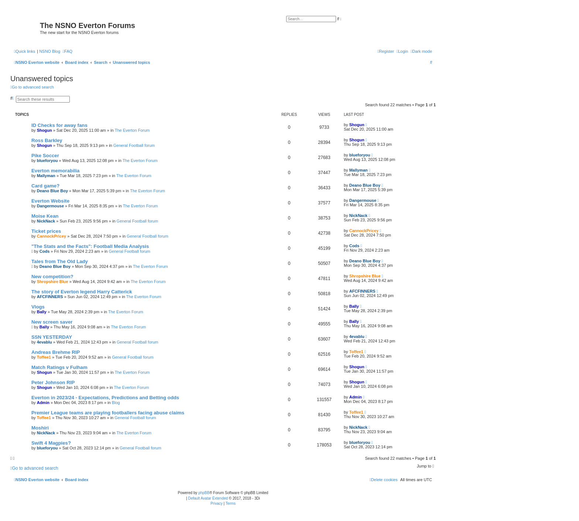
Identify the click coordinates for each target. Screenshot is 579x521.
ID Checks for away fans (59, 125)
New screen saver (51, 322)
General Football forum (134, 145)
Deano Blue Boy (52, 191)
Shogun (44, 130)
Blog (116, 402)
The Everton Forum (132, 130)
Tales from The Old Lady (59, 261)
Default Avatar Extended (208, 498)
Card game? (45, 186)
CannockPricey (51, 236)
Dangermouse (50, 206)
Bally (42, 312)
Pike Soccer (45, 155)
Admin (43, 402)
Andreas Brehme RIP (55, 352)
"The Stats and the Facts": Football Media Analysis (90, 246)
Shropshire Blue (52, 281)
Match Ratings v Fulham (59, 367)
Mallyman (46, 175)
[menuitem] (67, 51)
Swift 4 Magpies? (51, 443)
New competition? (52, 276)
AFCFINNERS (50, 296)
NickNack (46, 221)
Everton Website (50, 201)
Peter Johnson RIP (53, 382)
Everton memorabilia (55, 170)
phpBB (203, 493)
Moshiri (40, 428)
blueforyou (47, 160)
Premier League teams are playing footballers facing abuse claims (107, 412)
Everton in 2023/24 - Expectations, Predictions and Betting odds (105, 397)
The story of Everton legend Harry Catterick (81, 291)
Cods (45, 251)
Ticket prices (46, 231)
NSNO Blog (49, 51)
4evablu (44, 342)
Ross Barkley (46, 140)
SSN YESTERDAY (51, 337)
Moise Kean (44, 216)
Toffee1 (44, 357)
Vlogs (38, 307)
